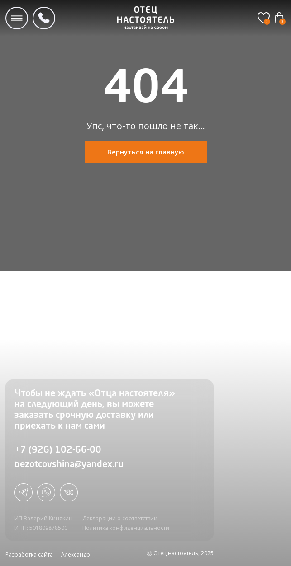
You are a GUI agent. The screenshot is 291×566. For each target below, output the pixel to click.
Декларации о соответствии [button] (119, 518)
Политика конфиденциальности (125, 528)
